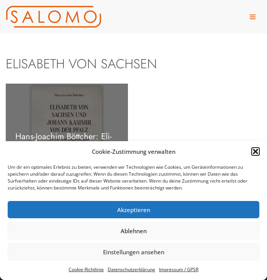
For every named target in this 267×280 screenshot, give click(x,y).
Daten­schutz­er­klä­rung (131, 269)
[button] (255, 151)
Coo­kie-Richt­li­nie (86, 269)
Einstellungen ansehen (133, 252)
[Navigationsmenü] (252, 17)
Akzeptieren (133, 210)
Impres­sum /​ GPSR (178, 269)
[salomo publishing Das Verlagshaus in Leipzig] (54, 16)
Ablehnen (134, 231)
